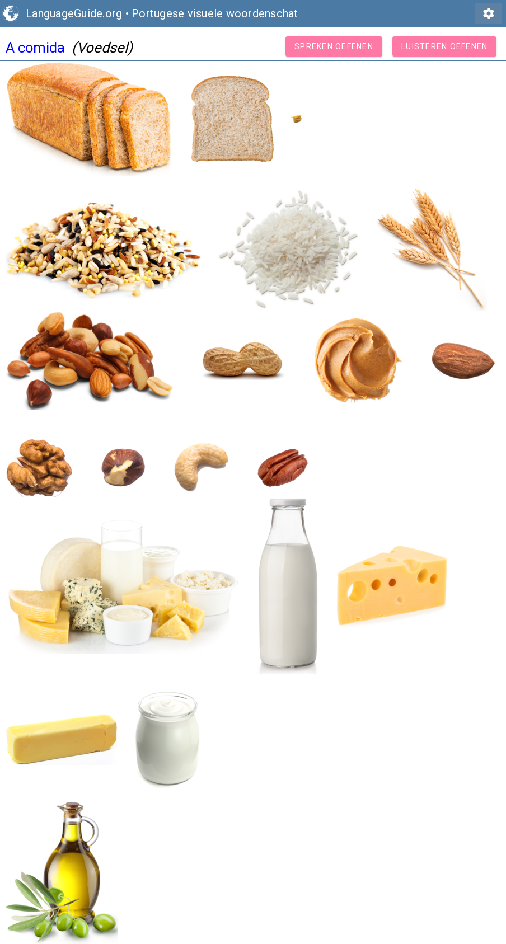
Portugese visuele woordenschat (215, 13)
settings (488, 13)
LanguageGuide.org (74, 13)
